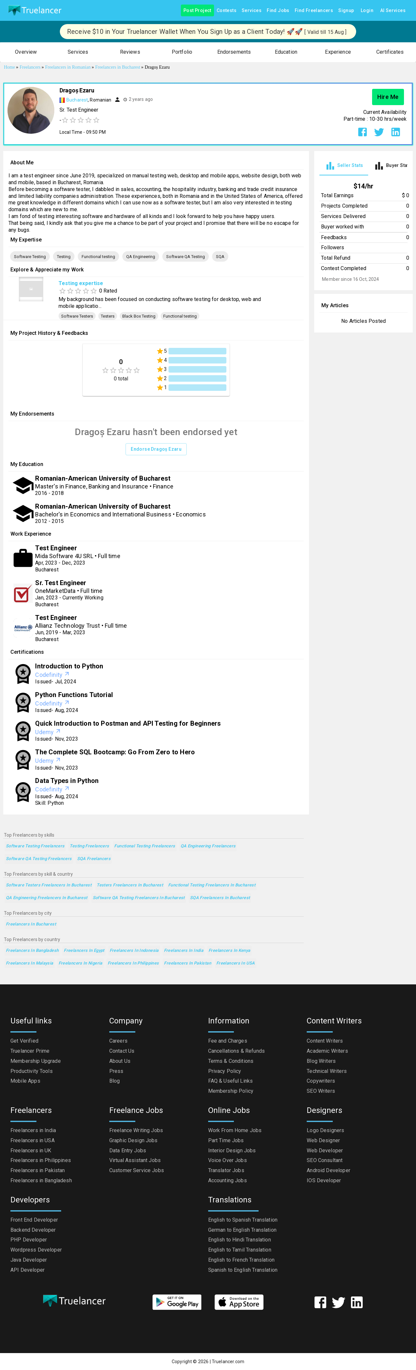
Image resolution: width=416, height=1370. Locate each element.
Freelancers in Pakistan (187, 963)
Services (251, 11)
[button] (26, 52)
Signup (346, 10)
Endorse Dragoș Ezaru (156, 449)
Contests (226, 11)
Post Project (197, 11)
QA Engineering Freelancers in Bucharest (47, 898)
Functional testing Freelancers (144, 846)
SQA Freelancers (94, 859)
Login (367, 10)
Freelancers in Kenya (229, 951)
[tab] (343, 165)
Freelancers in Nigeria (80, 963)
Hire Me (388, 97)
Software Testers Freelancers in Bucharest (49, 885)
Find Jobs (278, 11)
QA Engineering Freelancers (208, 846)
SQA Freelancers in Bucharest (220, 898)
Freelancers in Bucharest (31, 924)
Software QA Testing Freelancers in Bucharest (138, 898)
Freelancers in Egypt (83, 951)
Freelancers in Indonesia (134, 951)
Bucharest (77, 100)
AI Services (393, 10)
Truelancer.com (228, 1361)
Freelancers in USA (235, 963)
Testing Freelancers (89, 846)
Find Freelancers (314, 11)
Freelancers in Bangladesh (32, 951)
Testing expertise (81, 283)
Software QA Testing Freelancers (39, 859)
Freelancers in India (184, 951)
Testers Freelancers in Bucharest (129, 885)
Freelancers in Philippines (133, 963)
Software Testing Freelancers (35, 846)
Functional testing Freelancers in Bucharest (212, 885)
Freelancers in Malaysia (30, 963)
